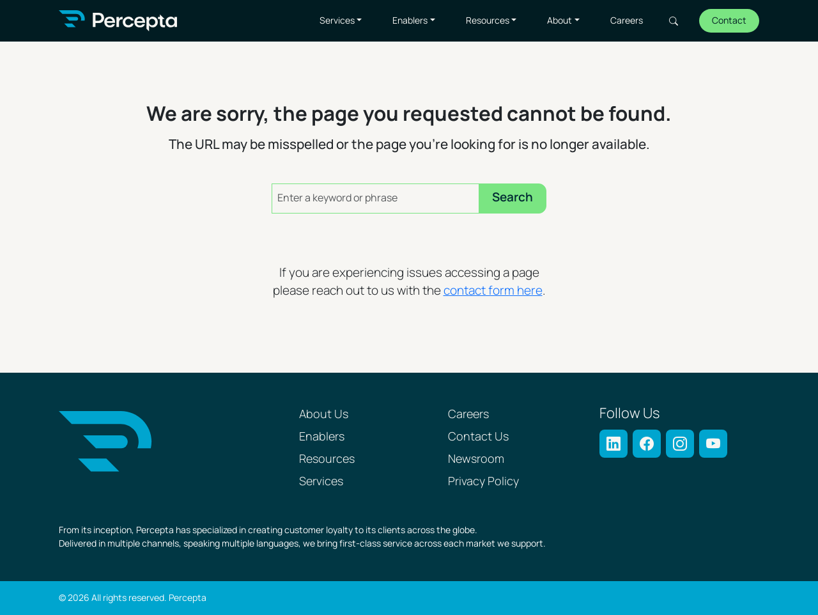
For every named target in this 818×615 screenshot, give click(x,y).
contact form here (493, 291)
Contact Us (478, 437)
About (559, 20)
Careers (626, 20)
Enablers (410, 20)
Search (673, 21)
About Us (323, 414)
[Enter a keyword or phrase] (376, 198)
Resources (487, 20)
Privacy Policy (483, 481)
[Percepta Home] (118, 20)
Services (337, 20)
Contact (729, 20)
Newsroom (476, 459)
